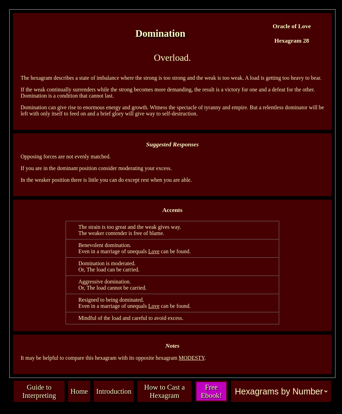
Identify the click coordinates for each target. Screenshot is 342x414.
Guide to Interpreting (39, 391)
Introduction (114, 391)
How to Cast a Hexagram (164, 391)
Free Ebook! (211, 391)
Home (79, 391)
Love (154, 251)
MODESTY (191, 358)
